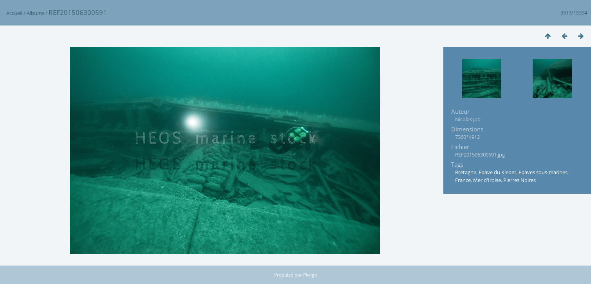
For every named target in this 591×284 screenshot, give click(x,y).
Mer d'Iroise (487, 180)
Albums (35, 12)
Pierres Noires (519, 180)
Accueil (14, 12)
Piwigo (310, 274)
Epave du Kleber (497, 172)
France (463, 180)
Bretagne (465, 172)
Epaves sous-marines (543, 172)
